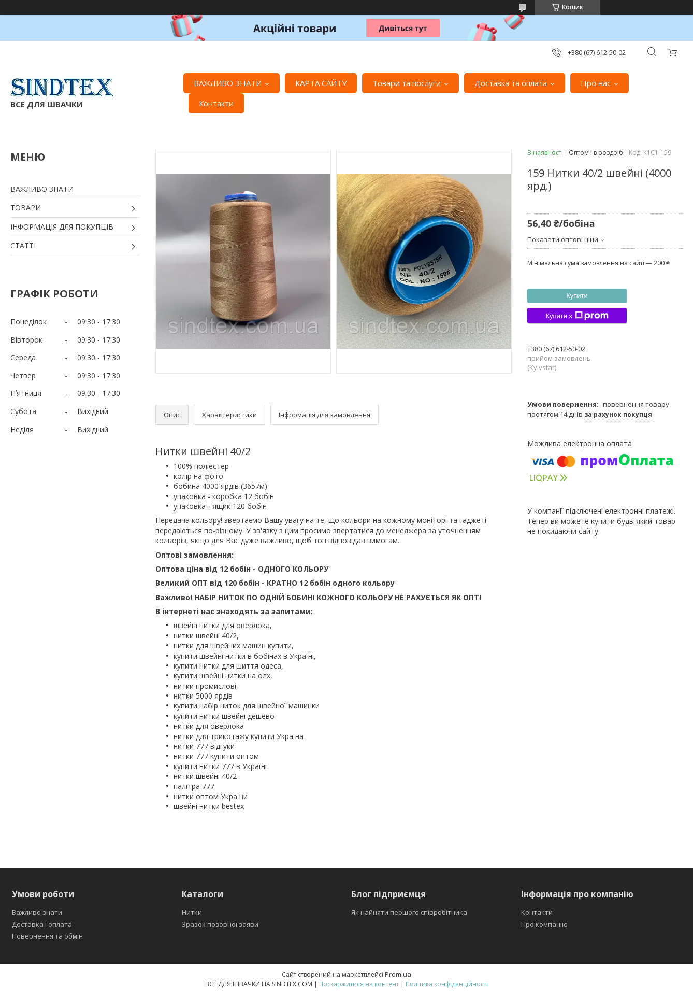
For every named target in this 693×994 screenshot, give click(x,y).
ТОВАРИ (25, 207)
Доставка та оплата (510, 83)
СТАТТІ (23, 245)
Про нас (596, 83)
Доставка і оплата (42, 924)
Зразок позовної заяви (220, 924)
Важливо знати (37, 912)
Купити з (576, 315)
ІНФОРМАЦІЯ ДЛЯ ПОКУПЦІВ (61, 227)
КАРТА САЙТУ (321, 83)
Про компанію (544, 924)
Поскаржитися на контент (359, 983)
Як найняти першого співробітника (409, 912)
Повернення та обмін (47, 936)
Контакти (216, 103)
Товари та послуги (406, 83)
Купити (577, 296)
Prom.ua (398, 974)
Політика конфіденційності (447, 983)
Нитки (192, 912)
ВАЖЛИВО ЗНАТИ (228, 83)
